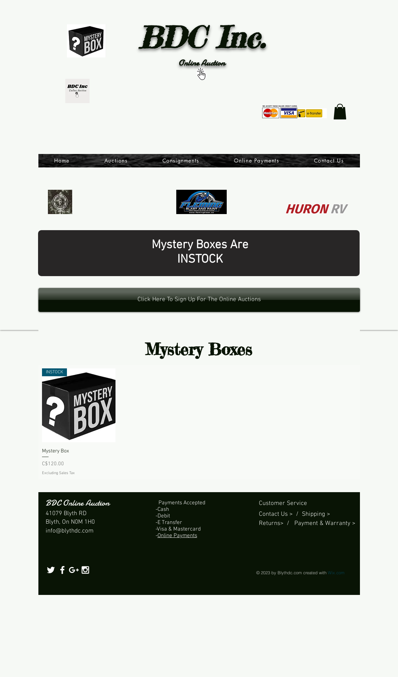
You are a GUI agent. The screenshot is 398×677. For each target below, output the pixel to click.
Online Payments (177, 536)
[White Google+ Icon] (74, 570)
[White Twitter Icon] (51, 570)
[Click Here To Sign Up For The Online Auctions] (199, 300)
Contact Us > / (280, 514)
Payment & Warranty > (324, 523)
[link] (339, 112)
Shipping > (316, 514)
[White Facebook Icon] (62, 570)
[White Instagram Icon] (85, 570)
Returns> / (276, 523)
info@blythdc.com (70, 531)
